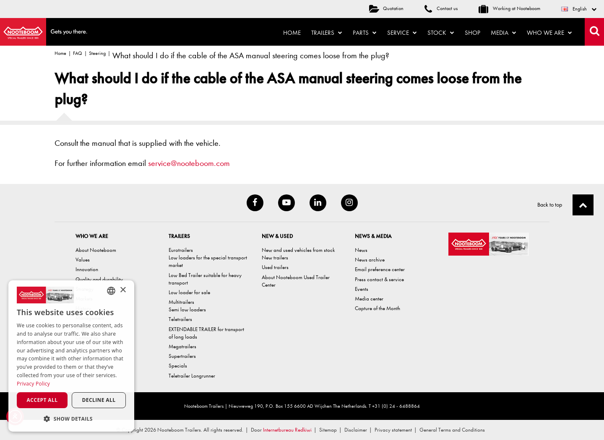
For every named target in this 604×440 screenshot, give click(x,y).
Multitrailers (181, 302)
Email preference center (380, 269)
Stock (440, 32)
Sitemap (328, 430)
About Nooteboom (96, 250)
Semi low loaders (187, 309)
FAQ (77, 53)
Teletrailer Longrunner (192, 376)
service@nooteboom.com (189, 163)
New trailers (275, 257)
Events (361, 289)
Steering (97, 53)
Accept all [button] (42, 400)
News (361, 250)
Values (83, 259)
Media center (369, 298)
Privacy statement (393, 430)
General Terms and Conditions (452, 430)
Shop (472, 32)
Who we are (549, 32)
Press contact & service (379, 279)
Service (402, 32)
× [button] (123, 290)
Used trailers (275, 267)
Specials (178, 365)
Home (292, 32)
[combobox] (111, 291)
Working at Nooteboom (509, 8)
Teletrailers (180, 319)
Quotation (386, 8)
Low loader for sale (189, 292)
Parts (365, 32)
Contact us (441, 8)
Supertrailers (182, 356)
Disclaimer (355, 430)
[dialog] (71, 356)
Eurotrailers (181, 250)
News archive (370, 259)
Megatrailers (182, 346)
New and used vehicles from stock (298, 250)
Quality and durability (99, 279)
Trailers (326, 32)
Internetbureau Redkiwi (287, 430)
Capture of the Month (377, 308)
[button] (71, 418)
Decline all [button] (99, 400)
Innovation (87, 269)
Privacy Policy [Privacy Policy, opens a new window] (33, 383)
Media (503, 32)
